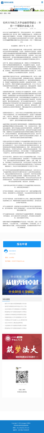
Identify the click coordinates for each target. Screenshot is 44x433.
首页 (1, 13)
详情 (9, 13)
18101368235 (26, 6)
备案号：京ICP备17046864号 (21, 430)
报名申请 (22, 244)
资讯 (5, 13)
